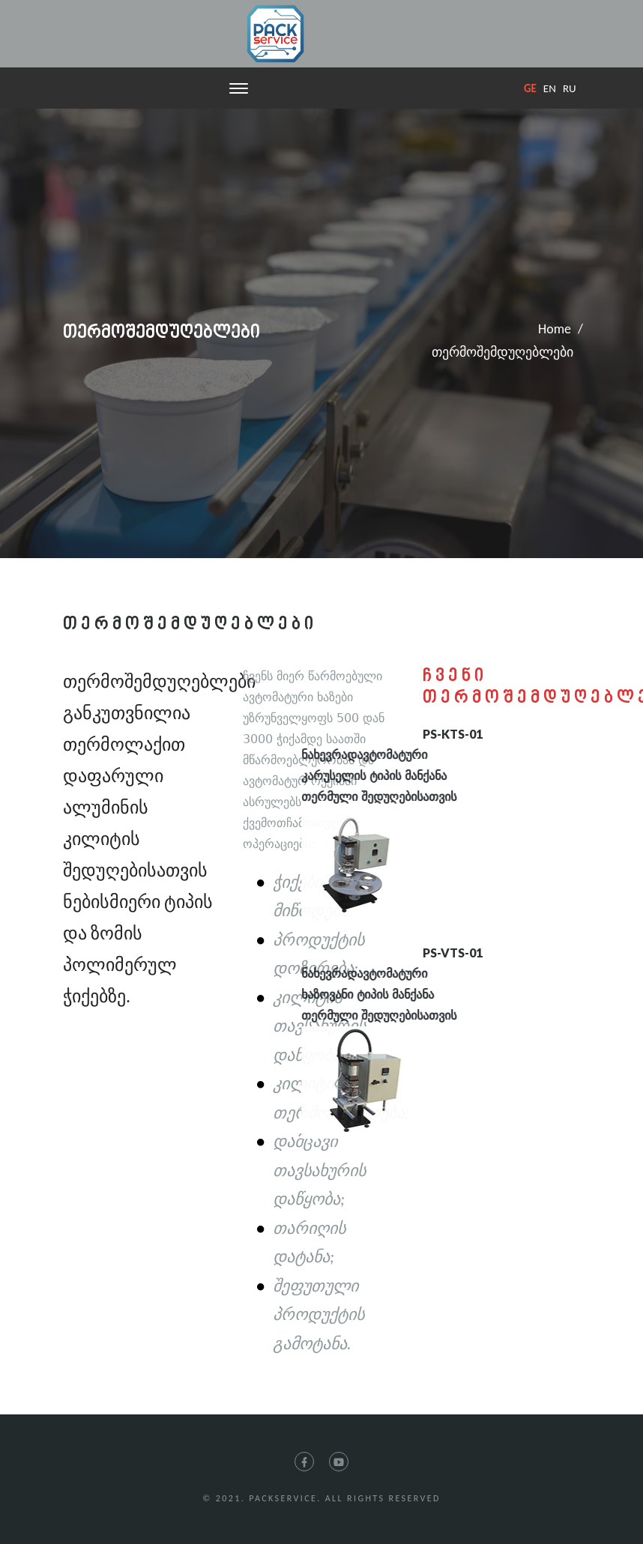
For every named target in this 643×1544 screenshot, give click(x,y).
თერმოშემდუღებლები (502, 352)
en (549, 88)
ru (569, 88)
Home (554, 329)
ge (530, 88)
